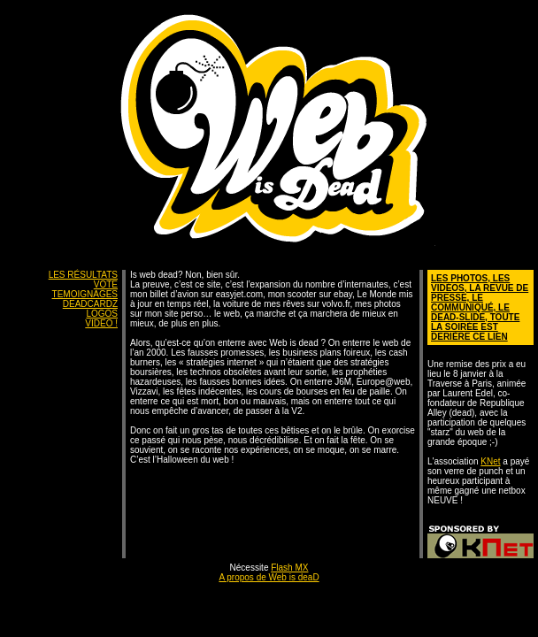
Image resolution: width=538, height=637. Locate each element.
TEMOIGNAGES (85, 294)
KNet (490, 461)
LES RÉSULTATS (83, 275)
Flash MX (289, 567)
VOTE (106, 284)
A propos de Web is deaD (269, 577)
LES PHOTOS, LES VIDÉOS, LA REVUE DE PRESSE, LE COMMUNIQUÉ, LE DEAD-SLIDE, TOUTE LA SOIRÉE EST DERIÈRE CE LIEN (479, 307)
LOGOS (102, 313)
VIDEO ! (101, 323)
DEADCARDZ (90, 304)
